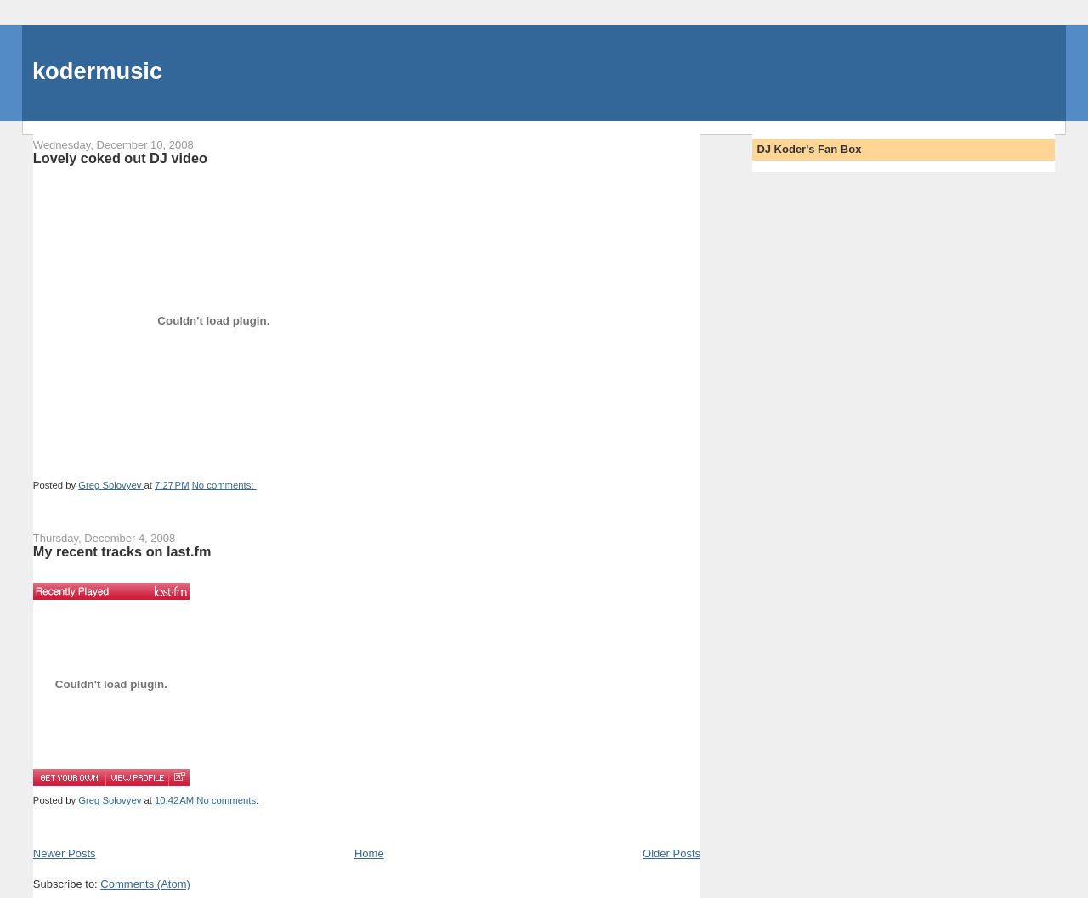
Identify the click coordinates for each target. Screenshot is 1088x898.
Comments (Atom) (145, 884)
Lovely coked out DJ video (120, 158)
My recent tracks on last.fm (122, 551)
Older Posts (671, 853)
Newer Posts (64, 853)
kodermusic (97, 71)
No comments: (224, 485)
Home (369, 853)
